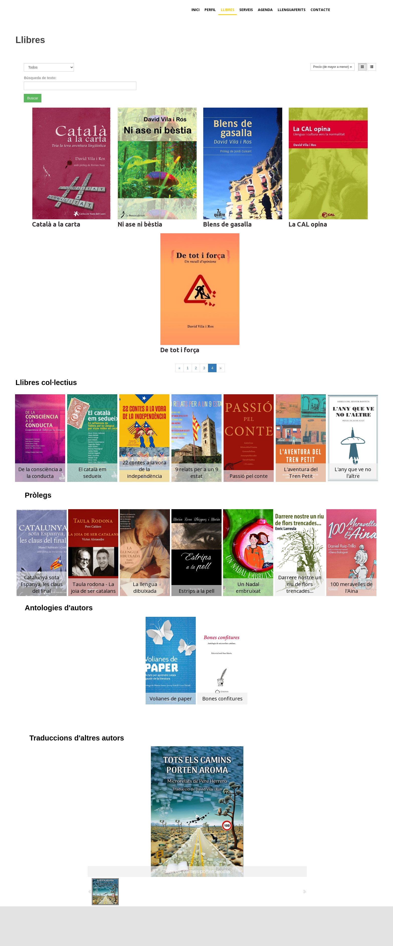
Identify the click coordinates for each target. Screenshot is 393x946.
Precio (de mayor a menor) (332, 67)
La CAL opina (307, 224)
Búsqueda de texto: (40, 78)
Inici (195, 9)
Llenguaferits (292, 9)
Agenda (265, 9)
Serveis (246, 9)
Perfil (210, 9)
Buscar (32, 98)
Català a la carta (56, 224)
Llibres (227, 9)
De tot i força (179, 349)
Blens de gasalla (227, 224)
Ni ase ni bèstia (140, 224)
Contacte (320, 9)
